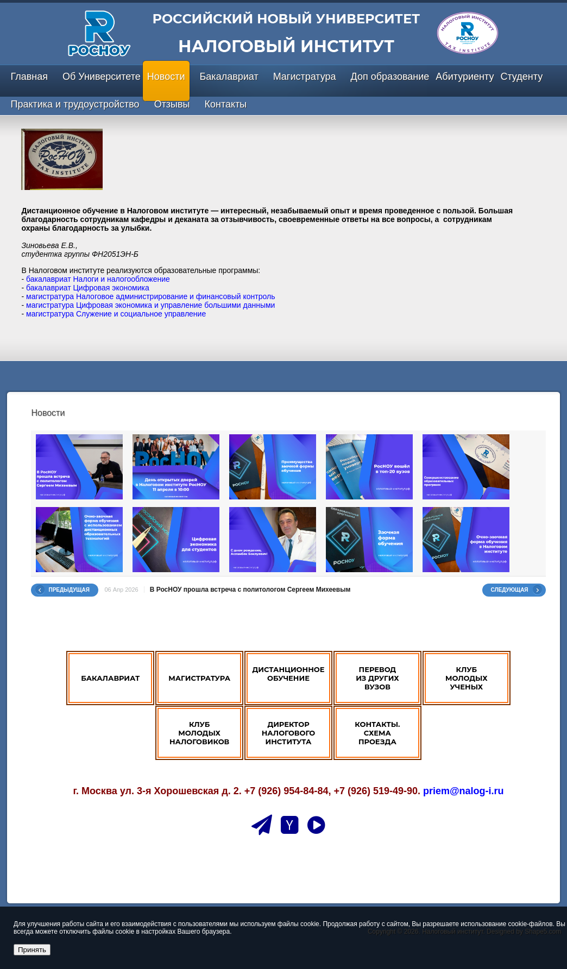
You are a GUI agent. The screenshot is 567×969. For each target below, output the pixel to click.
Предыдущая (69, 590)
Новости (166, 76)
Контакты (226, 104)
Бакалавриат (229, 76)
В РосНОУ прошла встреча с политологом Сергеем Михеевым (250, 589)
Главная (29, 76)
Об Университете (101, 76)
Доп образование (390, 76)
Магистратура (304, 76)
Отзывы (172, 104)
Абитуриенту (465, 76)
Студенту (521, 76)
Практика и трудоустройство (74, 104)
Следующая (509, 590)
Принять (32, 950)
